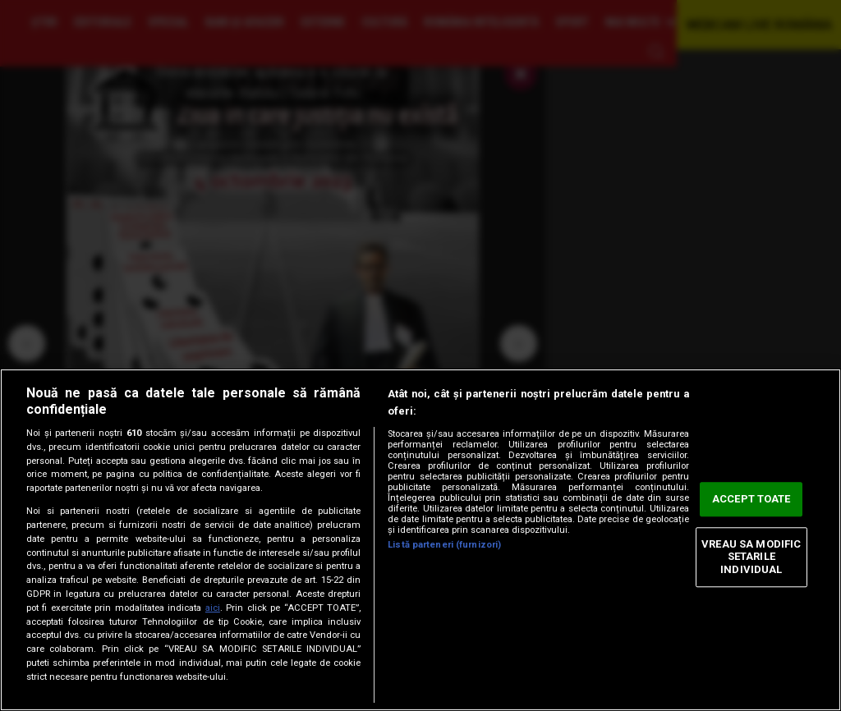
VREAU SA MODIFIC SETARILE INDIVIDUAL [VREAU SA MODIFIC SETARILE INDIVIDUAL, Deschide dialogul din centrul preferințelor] (751, 557)
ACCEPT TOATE (751, 499)
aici (212, 608)
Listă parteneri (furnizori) (444, 544)
